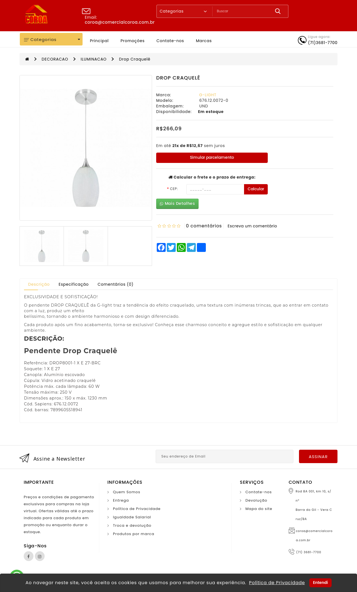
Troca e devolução (132, 525)
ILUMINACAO (94, 59)
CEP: (174, 188)
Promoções (132, 41)
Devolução (256, 500)
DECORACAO (55, 59)
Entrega (121, 500)
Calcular (256, 189)
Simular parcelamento (212, 157)
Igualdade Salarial (132, 517)
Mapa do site (258, 508)
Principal (99, 41)
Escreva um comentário (252, 226)
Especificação (74, 284)
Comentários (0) (116, 284)
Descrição (39, 284)
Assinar (318, 456)
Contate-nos (170, 41)
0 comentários (204, 226)
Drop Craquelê (134, 59)
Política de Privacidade (137, 508)
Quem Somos (126, 492)
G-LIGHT (207, 95)
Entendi (320, 582)
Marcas (204, 41)
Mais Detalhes (177, 203)
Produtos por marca (133, 533)
